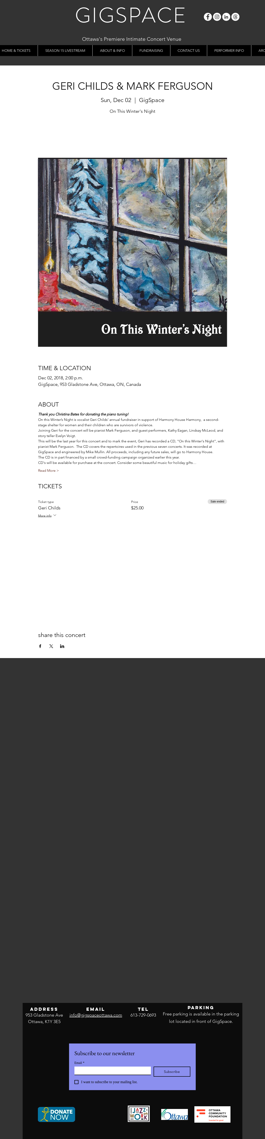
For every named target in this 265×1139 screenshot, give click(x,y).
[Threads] (235, 17)
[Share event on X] (51, 646)
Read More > (48, 470)
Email (79, 1063)
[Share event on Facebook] (40, 646)
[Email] (111, 1071)
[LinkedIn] (226, 17)
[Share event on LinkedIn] (62, 646)
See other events (132, 137)
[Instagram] (217, 17)
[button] (112, 50)
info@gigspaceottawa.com (96, 1015)
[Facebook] (208, 17)
